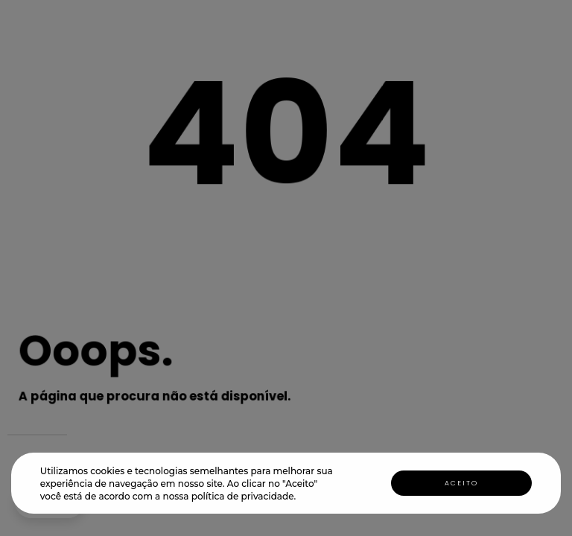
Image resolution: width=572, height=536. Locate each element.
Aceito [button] (461, 483)
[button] (300, 498)
